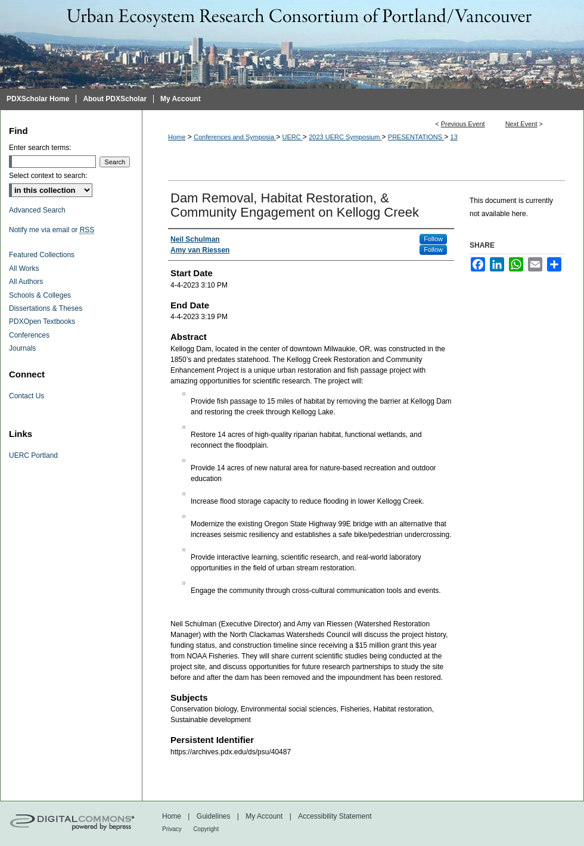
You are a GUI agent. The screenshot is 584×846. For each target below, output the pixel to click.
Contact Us (26, 396)
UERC (292, 137)
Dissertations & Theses (45, 308)
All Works (24, 268)
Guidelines (214, 816)
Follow (433, 238)
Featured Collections (41, 255)
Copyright (206, 829)
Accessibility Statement (334, 816)
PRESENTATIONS (416, 137)
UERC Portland (33, 455)
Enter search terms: (40, 147)
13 (454, 137)
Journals (22, 348)
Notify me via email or (51, 230)
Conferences (29, 335)
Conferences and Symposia (235, 137)
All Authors (26, 281)
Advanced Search (37, 210)
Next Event (521, 123)
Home (176, 137)
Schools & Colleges (40, 295)
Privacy (172, 829)
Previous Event (463, 123)
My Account (264, 816)
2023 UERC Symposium (345, 137)
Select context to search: (48, 175)
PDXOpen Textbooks (42, 321)
